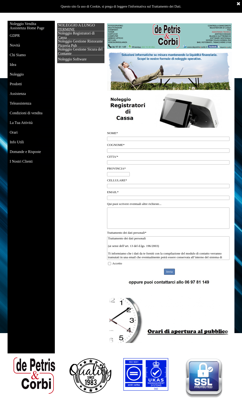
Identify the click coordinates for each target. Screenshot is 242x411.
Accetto (117, 263)
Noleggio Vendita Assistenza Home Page (27, 26)
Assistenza (18, 94)
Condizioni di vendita (26, 113)
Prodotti (16, 84)
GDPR (15, 36)
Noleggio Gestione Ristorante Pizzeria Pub (80, 43)
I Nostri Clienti (21, 161)
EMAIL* (113, 192)
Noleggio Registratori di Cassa (76, 35)
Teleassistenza (20, 103)
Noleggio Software (72, 59)
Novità (15, 45)
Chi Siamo (18, 55)
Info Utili (17, 142)
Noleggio (17, 74)
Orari (14, 132)
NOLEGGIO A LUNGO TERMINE (76, 27)
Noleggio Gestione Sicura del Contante (80, 51)
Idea (13, 65)
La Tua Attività (21, 123)
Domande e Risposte (25, 152)
